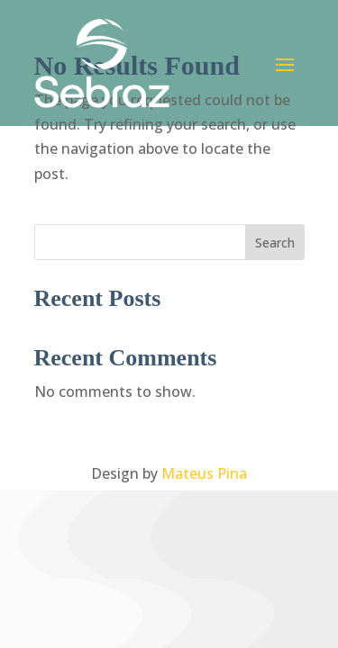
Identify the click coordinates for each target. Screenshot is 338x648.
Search (275, 242)
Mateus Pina (204, 473)
